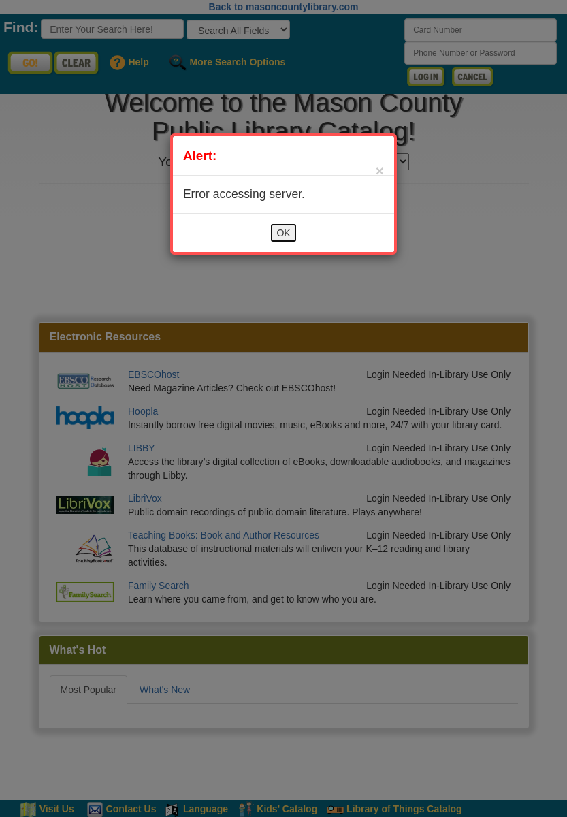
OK (283, 232)
